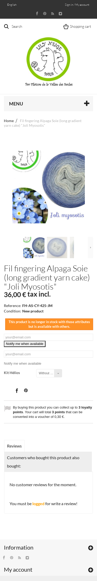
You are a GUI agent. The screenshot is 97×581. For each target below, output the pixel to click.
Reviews (14, 445)
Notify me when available (24, 344)
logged (38, 503)
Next (90, 247)
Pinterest (26, 390)
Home (9, 120)
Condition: (12, 311)
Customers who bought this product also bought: (43, 461)
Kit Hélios (12, 372)
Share (16, 390)
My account (18, 569)
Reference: (12, 305)
